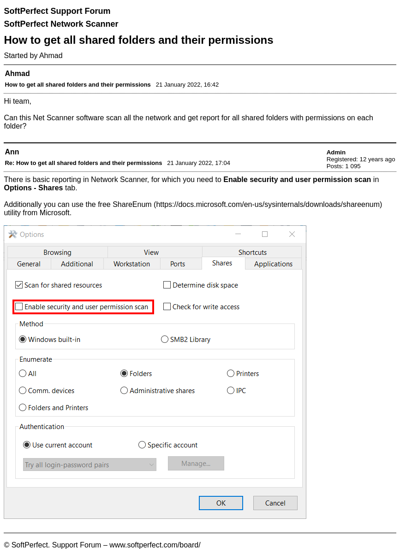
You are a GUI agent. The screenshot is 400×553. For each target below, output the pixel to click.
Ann (12, 152)
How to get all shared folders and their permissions (77, 84)
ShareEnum (132, 204)
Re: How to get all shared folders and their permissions (83, 162)
